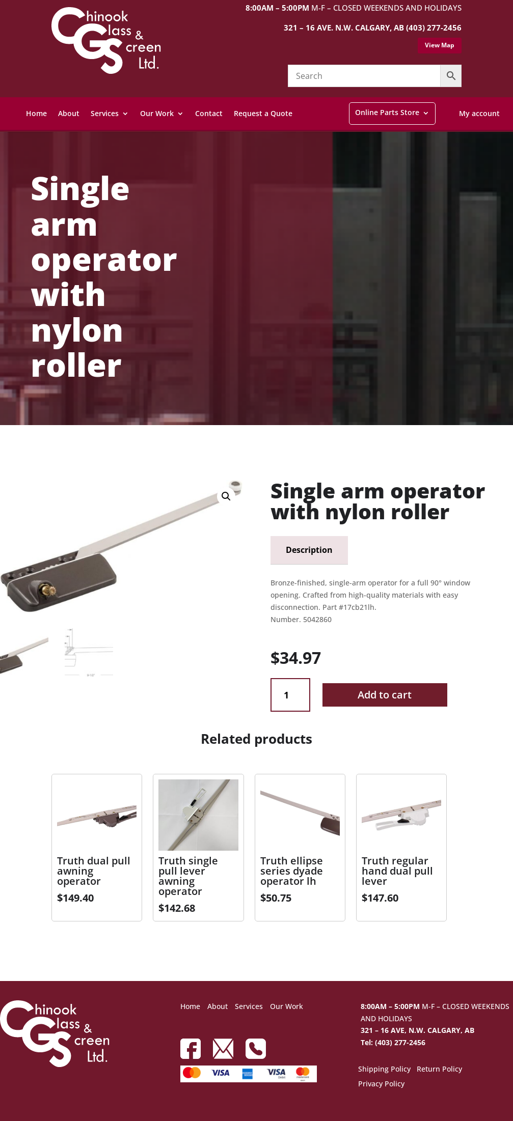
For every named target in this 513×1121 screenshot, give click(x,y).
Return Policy (439, 1070)
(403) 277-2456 (434, 27)
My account (479, 113)
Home (36, 113)
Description (309, 549)
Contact (209, 113)
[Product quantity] (290, 695)
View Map (439, 45)
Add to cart (385, 695)
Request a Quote (263, 113)
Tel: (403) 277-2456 (393, 1042)
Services (105, 113)
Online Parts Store (387, 112)
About (68, 113)
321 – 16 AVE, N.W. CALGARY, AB (417, 1030)
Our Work (157, 113)
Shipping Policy (384, 1070)
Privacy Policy (381, 1084)
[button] (226, 496)
